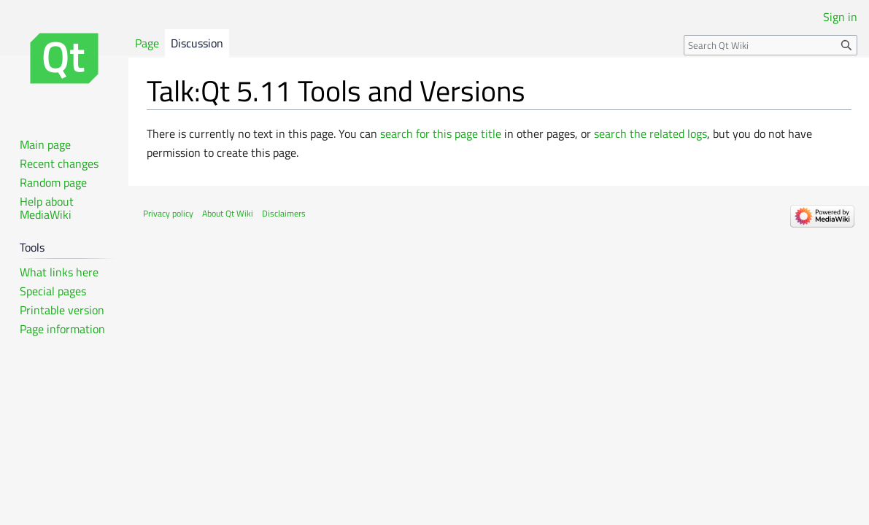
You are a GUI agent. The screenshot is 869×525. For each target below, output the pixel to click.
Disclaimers (284, 213)
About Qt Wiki (227, 213)
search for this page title (440, 133)
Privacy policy (168, 213)
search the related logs (650, 133)
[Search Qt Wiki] (770, 45)
